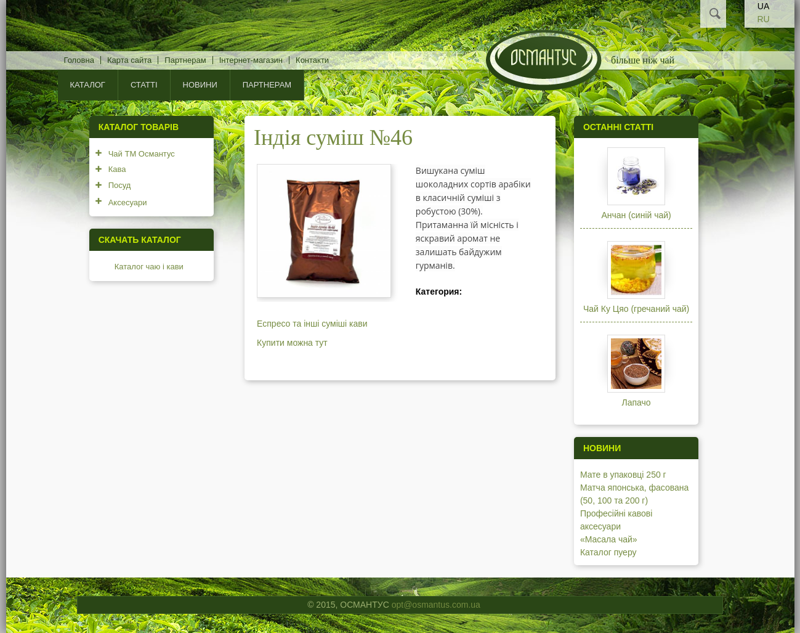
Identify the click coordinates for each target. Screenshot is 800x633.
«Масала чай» (608, 539)
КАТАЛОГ (87, 84)
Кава (117, 169)
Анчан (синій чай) (636, 215)
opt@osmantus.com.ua (436, 605)
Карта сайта (129, 60)
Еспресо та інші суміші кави (312, 324)
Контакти (312, 60)
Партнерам (185, 60)
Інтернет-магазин (251, 60)
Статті (144, 84)
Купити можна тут (292, 343)
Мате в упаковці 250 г (623, 475)
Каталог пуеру (608, 552)
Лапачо (636, 402)
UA (763, 6)
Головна (79, 60)
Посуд (119, 185)
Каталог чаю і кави (149, 266)
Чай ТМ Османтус (141, 153)
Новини (200, 84)
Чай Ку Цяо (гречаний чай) (636, 309)
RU (763, 19)
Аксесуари (127, 202)
